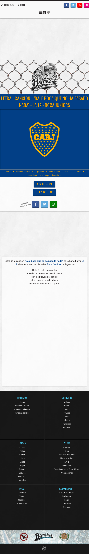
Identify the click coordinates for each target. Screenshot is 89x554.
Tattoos (67, 416)
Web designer (67, 473)
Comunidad (22, 503)
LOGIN (21, 4)
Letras (78, 172)
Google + (22, 500)
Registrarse (67, 496)
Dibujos (66, 420)
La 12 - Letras (44, 184)
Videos (67, 402)
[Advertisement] (44, 39)
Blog (67, 451)
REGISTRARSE (7, 4)
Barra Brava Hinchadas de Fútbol (44, 77)
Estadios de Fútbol (67, 455)
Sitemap (66, 507)
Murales (66, 428)
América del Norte (22, 409)
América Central (22, 406)
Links (22, 458)
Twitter (22, 496)
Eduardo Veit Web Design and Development (44, 548)
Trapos (67, 413)
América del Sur (23, 172)
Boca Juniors (54, 172)
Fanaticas (66, 424)
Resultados (67, 465)
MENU (44, 12)
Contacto (67, 503)
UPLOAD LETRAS (44, 192)
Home (8, 172)
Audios (22, 455)
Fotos (66, 406)
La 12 (67, 172)
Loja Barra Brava (66, 492)
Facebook (22, 492)
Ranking (66, 447)
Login (66, 500)
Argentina (39, 172)
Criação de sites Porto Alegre (67, 469)
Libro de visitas (66, 458)
